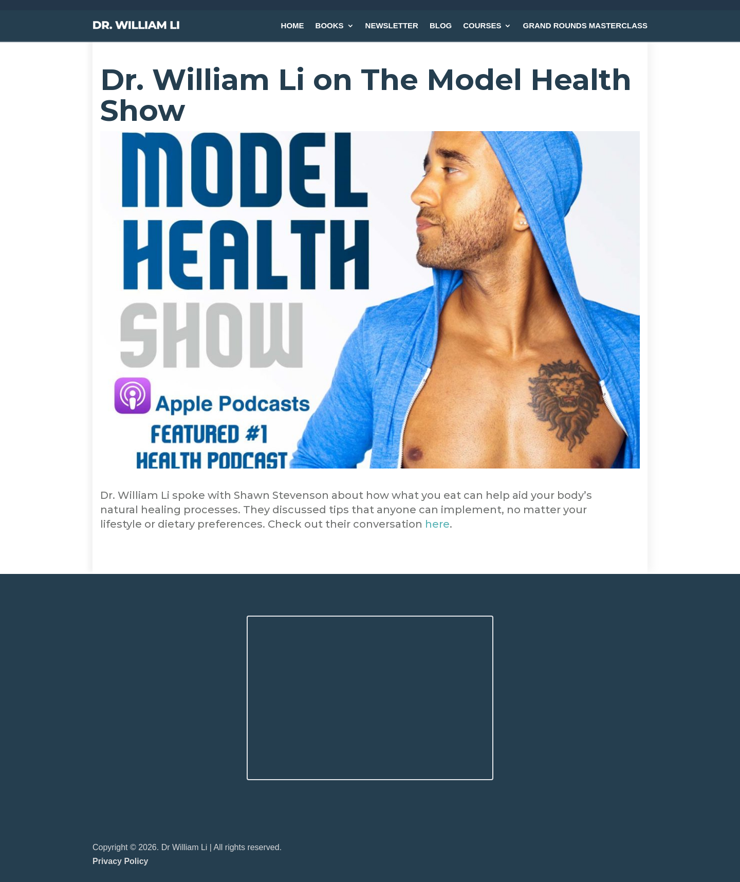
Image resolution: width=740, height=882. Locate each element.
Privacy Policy (120, 861)
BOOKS (330, 25)
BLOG (441, 25)
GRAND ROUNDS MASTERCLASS (585, 25)
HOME (292, 25)
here (437, 524)
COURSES (482, 25)
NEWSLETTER (391, 25)
